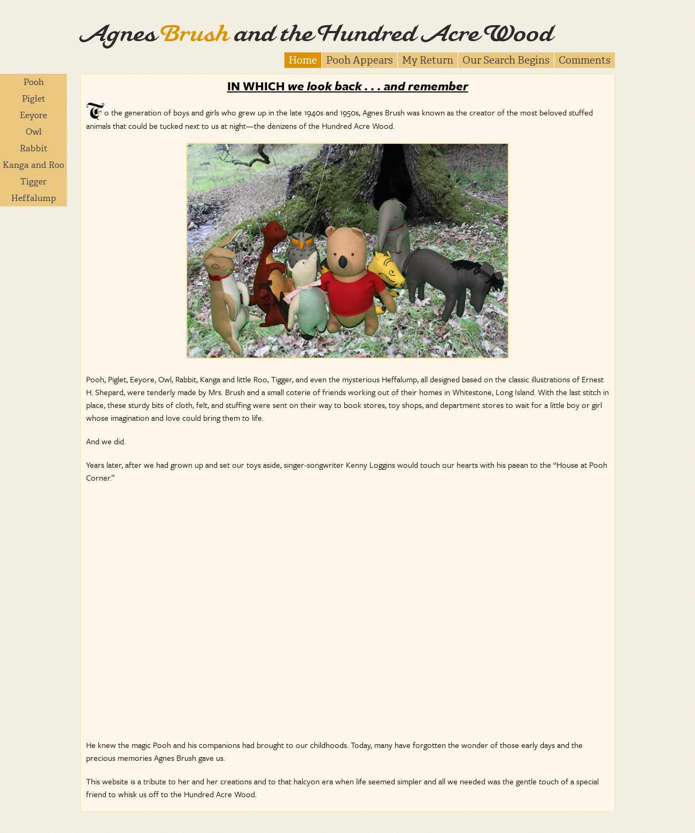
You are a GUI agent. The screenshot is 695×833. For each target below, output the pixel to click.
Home (303, 60)
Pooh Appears (359, 60)
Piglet (33, 98)
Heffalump (33, 198)
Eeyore (33, 115)
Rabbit (34, 148)
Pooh (34, 82)
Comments (585, 60)
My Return (427, 60)
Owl (34, 131)
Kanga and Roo (33, 165)
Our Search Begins (506, 60)
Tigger (33, 181)
